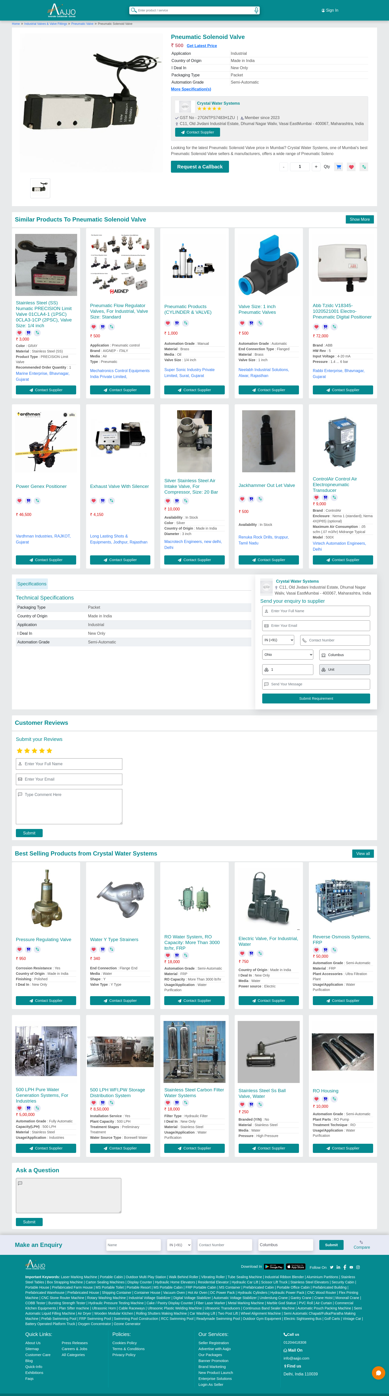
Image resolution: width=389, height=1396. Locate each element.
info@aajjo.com (296, 1352)
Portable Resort (139, 1281)
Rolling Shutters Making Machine (161, 1307)
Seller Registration (213, 1337)
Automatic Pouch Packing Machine (324, 1302)
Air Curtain (324, 1297)
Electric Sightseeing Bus (303, 1313)
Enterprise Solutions (215, 1372)
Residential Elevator (213, 1276)
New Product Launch (215, 1366)
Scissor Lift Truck (274, 1276)
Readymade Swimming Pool (218, 1313)
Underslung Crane (273, 1292)
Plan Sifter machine (74, 1302)
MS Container (230, 1281)
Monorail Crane (347, 1292)
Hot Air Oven (197, 1287)
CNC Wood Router (321, 1287)
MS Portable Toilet (110, 1281)
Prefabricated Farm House (72, 1281)
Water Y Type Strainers (114, 933)
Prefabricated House (83, 1287)
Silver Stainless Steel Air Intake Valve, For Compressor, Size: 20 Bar (191, 480)
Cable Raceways (132, 1302)
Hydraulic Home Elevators (175, 1276)
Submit (29, 827)
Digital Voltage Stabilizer (192, 1292)
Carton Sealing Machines (105, 1276)
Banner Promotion (213, 1355)
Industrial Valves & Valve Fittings (46, 18)
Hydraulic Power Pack (287, 1287)
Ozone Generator (127, 1318)
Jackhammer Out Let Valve (267, 479)
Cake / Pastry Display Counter (170, 1297)
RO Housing (326, 1085)
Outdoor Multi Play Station (146, 1271)
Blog (29, 1355)
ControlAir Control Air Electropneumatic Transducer (335, 479)
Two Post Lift (228, 1307)
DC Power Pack (222, 1287)
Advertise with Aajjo (214, 1343)
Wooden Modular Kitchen (113, 1307)
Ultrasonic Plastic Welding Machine (175, 1302)
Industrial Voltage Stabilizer (150, 1292)
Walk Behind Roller (183, 1271)
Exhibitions (34, 1366)
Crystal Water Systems (218, 97)
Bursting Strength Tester (67, 1297)
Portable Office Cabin (293, 1281)
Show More (360, 214)
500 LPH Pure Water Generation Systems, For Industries (42, 1089)
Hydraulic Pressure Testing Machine (116, 1297)
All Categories (73, 1349)
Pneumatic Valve (82, 18)
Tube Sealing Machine (244, 1271)
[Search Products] (132, 7)
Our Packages (210, 1349)
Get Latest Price (202, 40)
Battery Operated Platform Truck (50, 1318)
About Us (33, 1337)
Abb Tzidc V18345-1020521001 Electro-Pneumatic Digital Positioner (342, 305)
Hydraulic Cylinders (253, 1287)
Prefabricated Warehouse (45, 1287)
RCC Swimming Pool (177, 1313)
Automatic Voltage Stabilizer (235, 1292)
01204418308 (295, 1336)
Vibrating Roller (213, 1271)
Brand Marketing (212, 1361)
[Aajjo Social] (331, 1261)
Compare (362, 1239)
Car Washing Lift (202, 1307)
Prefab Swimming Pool (58, 1313)
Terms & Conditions (128, 1343)
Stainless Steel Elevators (309, 1276)
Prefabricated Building (330, 1281)
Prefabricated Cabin (258, 1281)
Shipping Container (116, 1287)
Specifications (31, 578)
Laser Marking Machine (79, 1271)
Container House (147, 1287)
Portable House (37, 1281)
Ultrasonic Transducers (222, 1302)
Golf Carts (332, 1313)
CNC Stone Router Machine (62, 1292)
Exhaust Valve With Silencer (119, 480)
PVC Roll (306, 1297)
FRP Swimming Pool (95, 1313)
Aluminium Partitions (322, 1271)
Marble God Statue (281, 1297)
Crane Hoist (323, 1292)
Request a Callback (200, 161)
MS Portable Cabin (168, 1281)
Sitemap (32, 1343)
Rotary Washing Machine (106, 1292)
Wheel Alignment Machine (261, 1307)
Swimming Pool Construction (136, 1313)
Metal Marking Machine (246, 1297)
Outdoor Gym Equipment (262, 1313)
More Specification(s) (191, 83)
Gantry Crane (301, 1292)
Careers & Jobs (74, 1343)
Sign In (330, 7)
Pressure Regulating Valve (43, 933)
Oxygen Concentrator (94, 1318)
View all (363, 848)
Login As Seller (210, 1378)
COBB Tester (35, 1297)
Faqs (29, 1372)
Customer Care (38, 1349)
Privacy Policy (123, 1349)
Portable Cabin (111, 1271)
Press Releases (75, 1337)
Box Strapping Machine (65, 1276)
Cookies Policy (124, 1337)
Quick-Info (33, 1361)
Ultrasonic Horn (104, 1302)
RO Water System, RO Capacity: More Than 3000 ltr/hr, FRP (192, 936)
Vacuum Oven (174, 1287)
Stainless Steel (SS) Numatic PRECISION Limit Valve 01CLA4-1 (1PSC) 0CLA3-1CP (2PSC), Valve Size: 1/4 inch (44, 308)
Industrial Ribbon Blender (284, 1271)
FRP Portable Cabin (201, 1281)
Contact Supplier (203, 126)
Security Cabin (343, 1276)
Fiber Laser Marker (210, 1297)
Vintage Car (352, 1313)
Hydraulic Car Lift (245, 1276)
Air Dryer (84, 1307)
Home (16, 18)
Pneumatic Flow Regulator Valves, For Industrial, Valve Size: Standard (119, 305)
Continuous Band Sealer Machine (269, 1302)
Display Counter (139, 1276)
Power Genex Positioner (41, 480)
